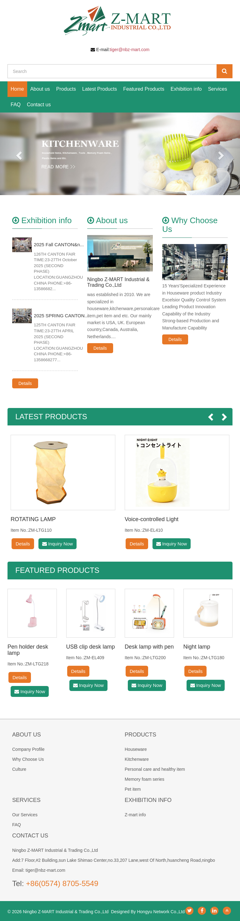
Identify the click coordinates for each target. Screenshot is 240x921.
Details (25, 383)
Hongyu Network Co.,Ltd (161, 911)
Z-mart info (135, 814)
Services (217, 89)
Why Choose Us (28, 759)
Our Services (25, 814)
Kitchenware (137, 759)
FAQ (16, 104)
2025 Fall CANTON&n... (59, 244)
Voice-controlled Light (151, 519)
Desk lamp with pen (149, 647)
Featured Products (143, 89)
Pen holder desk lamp (28, 650)
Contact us (39, 104)
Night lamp (196, 647)
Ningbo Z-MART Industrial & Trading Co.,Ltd (118, 282)
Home (17, 89)
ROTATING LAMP (33, 519)
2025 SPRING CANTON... (61, 315)
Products (66, 89)
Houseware (136, 749)
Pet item (133, 789)
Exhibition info (186, 89)
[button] (18, 154)
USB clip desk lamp (90, 647)
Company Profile (28, 749)
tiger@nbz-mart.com (129, 49)
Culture (19, 769)
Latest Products (99, 89)
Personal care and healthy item (155, 769)
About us (40, 89)
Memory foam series (144, 779)
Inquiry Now (57, 543)
